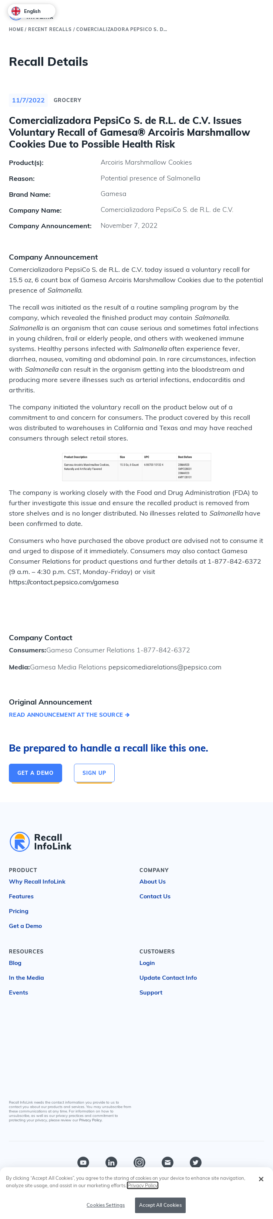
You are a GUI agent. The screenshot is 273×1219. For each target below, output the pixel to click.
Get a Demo (35, 773)
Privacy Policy (90, 1120)
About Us (152, 881)
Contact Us (155, 896)
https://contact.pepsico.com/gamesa (64, 582)
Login (147, 962)
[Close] (261, 1179)
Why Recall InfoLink (37, 881)
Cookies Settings (106, 1205)
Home (16, 29)
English (26, 11)
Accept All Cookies (160, 1205)
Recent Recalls (50, 29)
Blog (15, 962)
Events (18, 992)
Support (150, 992)
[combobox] (31, 11)
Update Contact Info (168, 977)
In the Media (26, 977)
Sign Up (94, 773)
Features (21, 896)
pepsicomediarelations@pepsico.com (164, 667)
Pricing (18, 911)
